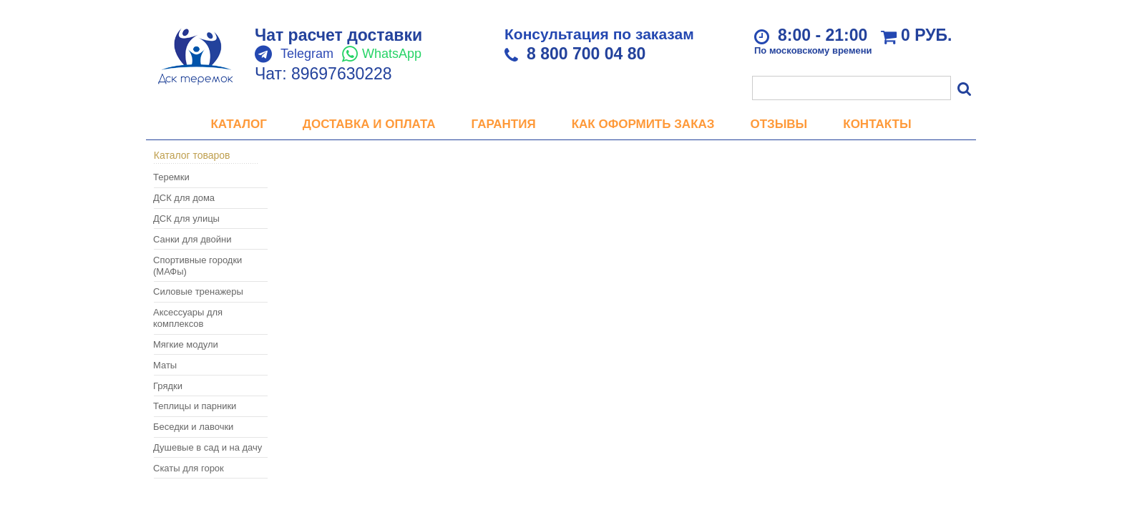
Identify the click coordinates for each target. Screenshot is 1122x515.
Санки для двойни (192, 239)
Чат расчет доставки (338, 35)
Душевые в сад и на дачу (207, 447)
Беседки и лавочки (193, 426)
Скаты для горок (188, 468)
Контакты (877, 124)
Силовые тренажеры (198, 291)
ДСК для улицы (186, 218)
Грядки (167, 386)
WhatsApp (391, 53)
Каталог (238, 124)
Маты (165, 365)
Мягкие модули (185, 344)
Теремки (171, 177)
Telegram (306, 53)
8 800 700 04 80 (586, 53)
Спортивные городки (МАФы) (197, 266)
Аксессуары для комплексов (188, 318)
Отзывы (778, 124)
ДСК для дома (184, 197)
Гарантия (504, 124)
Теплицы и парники (194, 406)
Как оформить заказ (643, 124)
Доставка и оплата (369, 124)
